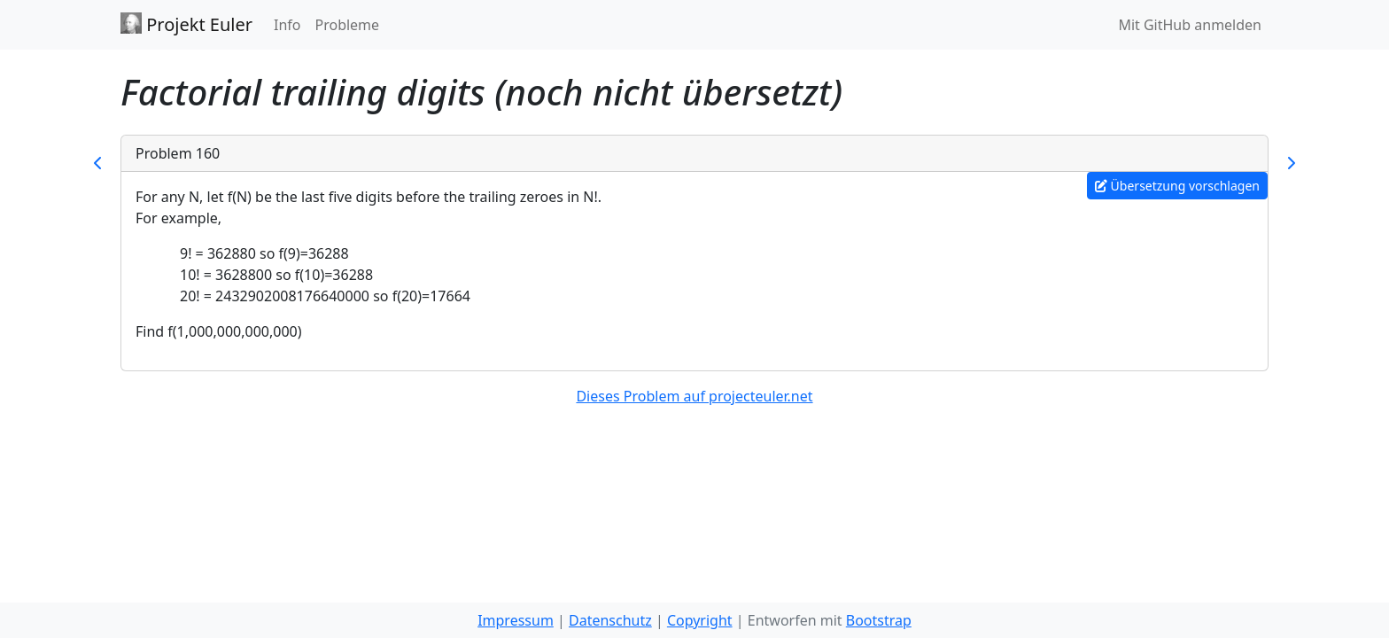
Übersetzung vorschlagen (1177, 185)
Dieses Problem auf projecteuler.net (694, 396)
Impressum (515, 620)
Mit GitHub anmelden (1189, 25)
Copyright (700, 620)
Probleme (346, 25)
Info (287, 25)
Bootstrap (879, 620)
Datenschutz (610, 620)
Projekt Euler (186, 24)
